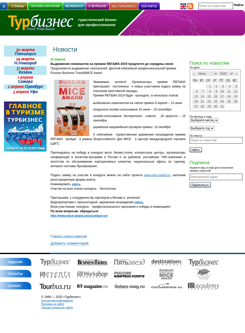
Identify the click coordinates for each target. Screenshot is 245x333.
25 (228, 101)
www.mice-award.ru (157, 175)
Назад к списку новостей (68, 236)
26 (235, 101)
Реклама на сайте (52, 303)
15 (209, 96)
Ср (208, 80)
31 (222, 106)
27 (196, 106)
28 (202, 106)
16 (215, 96)
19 (235, 96)
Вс (235, 80)
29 (209, 106)
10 (222, 91)
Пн (195, 80)
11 (228, 91)
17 (222, 96)
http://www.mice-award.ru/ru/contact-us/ (79, 215)
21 (202, 101)
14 (202, 96)
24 (222, 101)
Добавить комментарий (69, 243)
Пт (221, 80)
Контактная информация (57, 300)
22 (209, 101)
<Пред (194, 73)
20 (196, 101)
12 (235, 91)
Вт (202, 80)
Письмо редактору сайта (57, 307)
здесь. (76, 184)
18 (228, 96)
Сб (228, 80)
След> (236, 73)
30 (215, 106)
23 (215, 101)
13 (196, 96)
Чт (214, 80)
